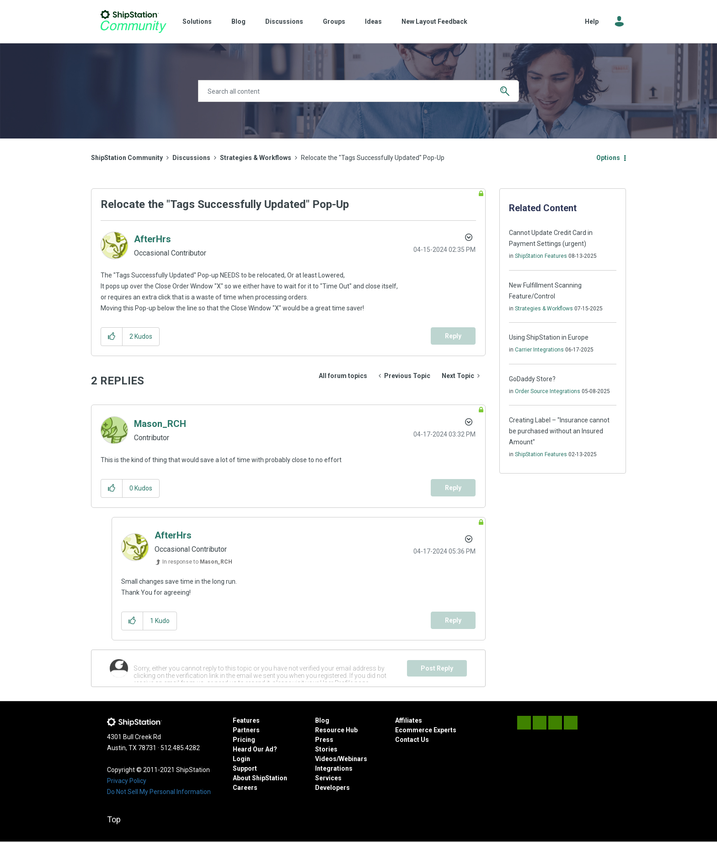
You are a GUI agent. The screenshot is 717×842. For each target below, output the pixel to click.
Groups (334, 21)
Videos (326, 758)
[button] (112, 337)
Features (246, 720)
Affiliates (408, 720)
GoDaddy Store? (532, 379)
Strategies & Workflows (255, 157)
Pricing (244, 739)
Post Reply (437, 668)
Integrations (334, 768)
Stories (326, 749)
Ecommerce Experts (425, 730)
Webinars (353, 758)
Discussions (284, 21)
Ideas (373, 21)
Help (592, 21)
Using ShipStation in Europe (549, 337)
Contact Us (412, 739)
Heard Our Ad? (255, 749)
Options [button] (608, 157)
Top (114, 819)
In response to (197, 562)
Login (241, 758)
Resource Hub (336, 730)
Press (324, 739)
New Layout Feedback (434, 21)
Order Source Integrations (547, 391)
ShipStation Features (541, 256)
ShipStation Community (133, 21)
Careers (245, 787)
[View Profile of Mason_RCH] (160, 423)
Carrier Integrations (539, 349)
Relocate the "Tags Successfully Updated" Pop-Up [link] (372, 157)
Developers (332, 787)
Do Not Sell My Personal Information (159, 791)
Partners (246, 730)
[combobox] (358, 91)
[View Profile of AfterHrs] (152, 239)
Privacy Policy (126, 780)
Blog (238, 21)
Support (245, 768)
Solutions (197, 21)
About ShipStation (260, 778)
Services (328, 778)
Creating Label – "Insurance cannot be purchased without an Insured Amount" (559, 431)
